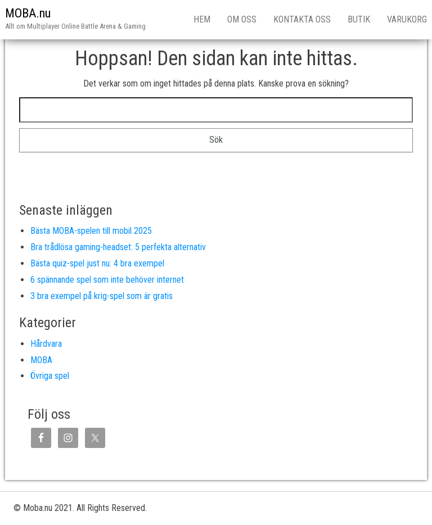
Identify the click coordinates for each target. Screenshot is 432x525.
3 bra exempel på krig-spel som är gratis (101, 296)
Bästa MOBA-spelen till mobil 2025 (91, 230)
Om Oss (241, 19)
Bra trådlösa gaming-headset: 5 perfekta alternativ (118, 247)
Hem (202, 19)
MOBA (41, 360)
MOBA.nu (28, 13)
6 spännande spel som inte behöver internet (107, 279)
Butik (359, 19)
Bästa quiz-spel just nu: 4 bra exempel (97, 263)
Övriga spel (49, 375)
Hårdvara (46, 343)
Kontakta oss (302, 19)
